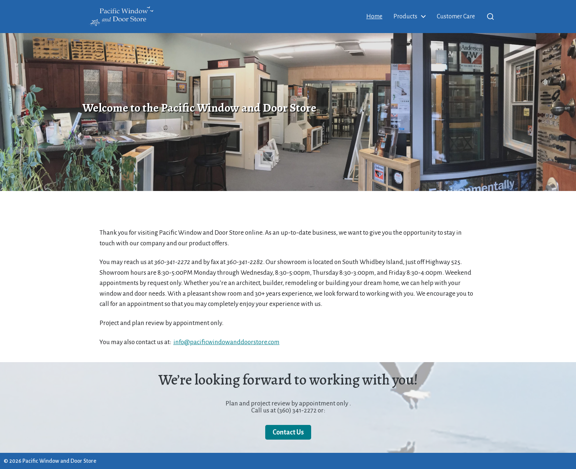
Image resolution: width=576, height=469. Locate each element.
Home (374, 16)
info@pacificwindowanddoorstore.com (226, 342)
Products (405, 16)
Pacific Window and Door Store (59, 461)
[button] (490, 16)
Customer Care (456, 16)
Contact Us (288, 432)
